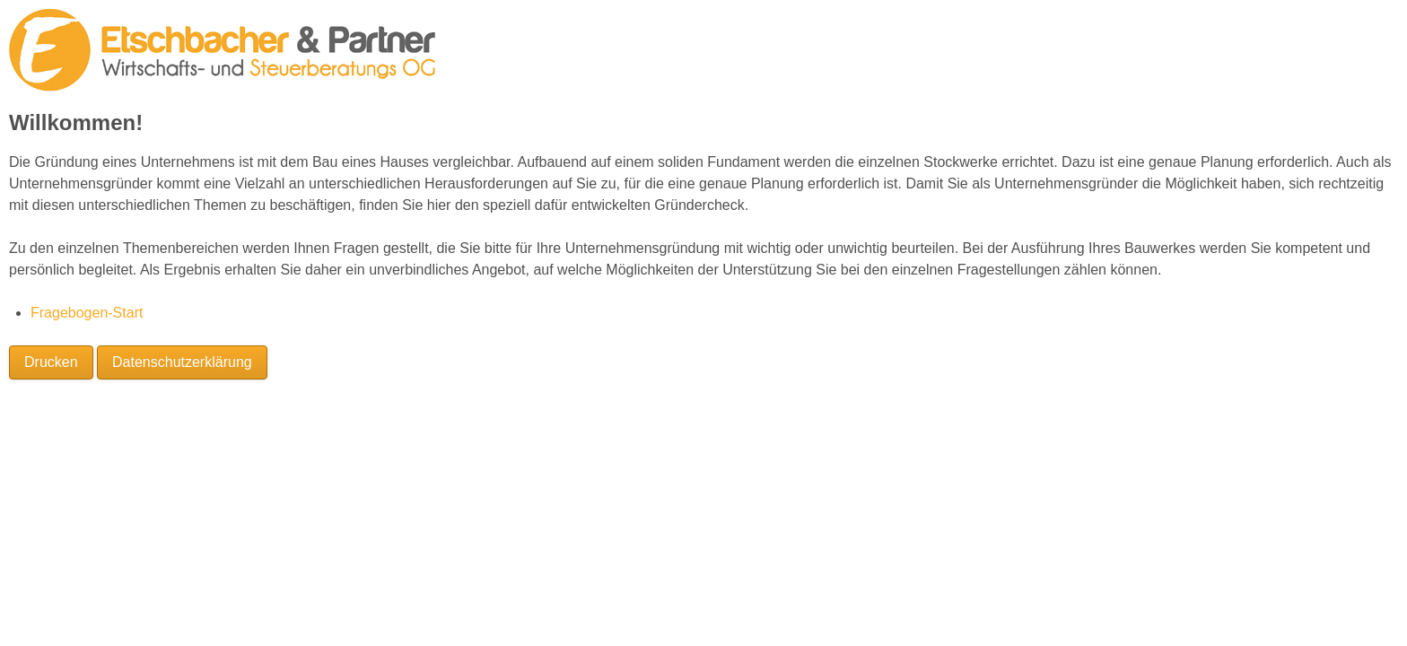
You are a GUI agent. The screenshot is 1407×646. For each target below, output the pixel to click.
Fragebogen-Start (87, 312)
